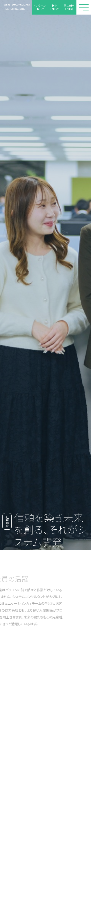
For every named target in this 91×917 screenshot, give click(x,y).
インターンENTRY (39, 7)
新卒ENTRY (54, 7)
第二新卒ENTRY (69, 7)
